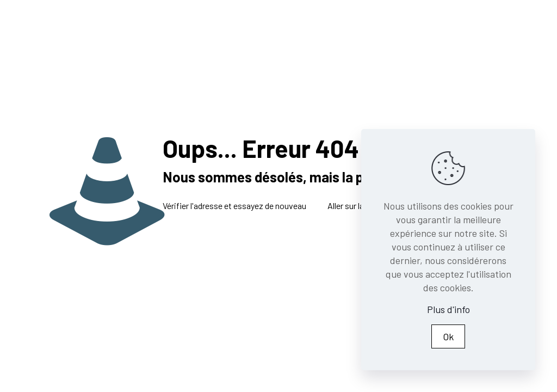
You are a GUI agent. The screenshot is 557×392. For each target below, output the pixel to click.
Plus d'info (448, 309)
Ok (448, 336)
